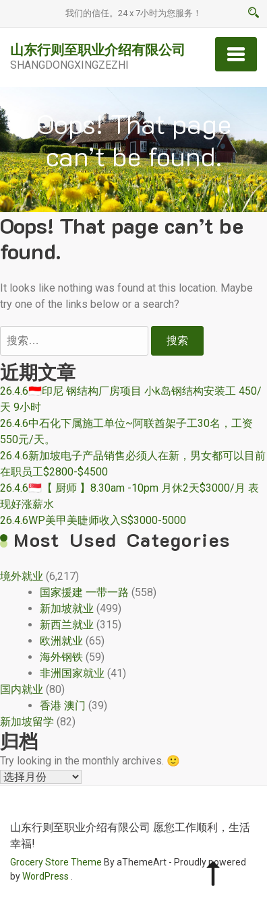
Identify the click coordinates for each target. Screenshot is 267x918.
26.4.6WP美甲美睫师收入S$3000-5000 (93, 520)
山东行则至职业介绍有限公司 (97, 49)
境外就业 (21, 576)
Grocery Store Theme (56, 862)
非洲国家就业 (72, 673)
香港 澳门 (63, 705)
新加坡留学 (27, 721)
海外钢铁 (61, 657)
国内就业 (21, 689)
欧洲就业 (61, 640)
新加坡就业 (67, 608)
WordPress (45, 876)
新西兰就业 (67, 624)
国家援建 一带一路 (84, 592)
